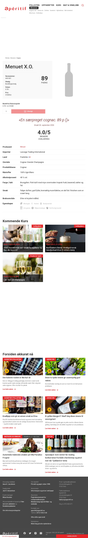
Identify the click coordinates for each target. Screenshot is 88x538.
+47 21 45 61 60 (41, 513)
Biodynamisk (47, 203)
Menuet (22, 147)
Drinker (46, 10)
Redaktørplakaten (9, 506)
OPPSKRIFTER (48, 5)
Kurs (58, 5)
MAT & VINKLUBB (71, 5)
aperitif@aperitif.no (38, 510)
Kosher (36, 203)
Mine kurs (32, 13)
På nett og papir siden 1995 (40, 484)
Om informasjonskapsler (11, 510)
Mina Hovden (7, 497)
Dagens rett (32, 10)
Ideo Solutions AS (78, 533)
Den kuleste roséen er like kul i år (17, 377)
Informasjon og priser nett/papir (42, 491)
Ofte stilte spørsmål (38, 517)
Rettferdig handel (55, 208)
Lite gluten (26, 208)
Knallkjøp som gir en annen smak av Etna (20, 416)
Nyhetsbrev (60, 10)
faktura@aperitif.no (66, 499)
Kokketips (39, 13)
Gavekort (52, 10)
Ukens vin (40, 10)
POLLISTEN (34, 5)
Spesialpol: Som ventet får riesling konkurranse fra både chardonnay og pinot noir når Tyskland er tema (63, 458)
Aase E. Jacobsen (9, 484)
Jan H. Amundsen (9, 491)
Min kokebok (68, 10)
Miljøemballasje (40, 208)
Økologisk (26, 203)
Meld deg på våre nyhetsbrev (41, 524)
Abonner (33, 8)
